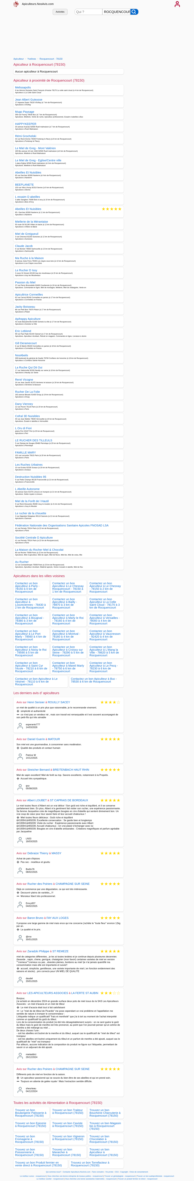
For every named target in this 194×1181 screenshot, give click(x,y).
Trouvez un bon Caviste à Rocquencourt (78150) (67, 1125)
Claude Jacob (24, 246)
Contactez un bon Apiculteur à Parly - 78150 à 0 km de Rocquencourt (27, 587)
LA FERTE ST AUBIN (84, 993)
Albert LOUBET (37, 800)
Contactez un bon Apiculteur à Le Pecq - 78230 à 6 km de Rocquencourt (104, 667)
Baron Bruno (35, 917)
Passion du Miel (25, 282)
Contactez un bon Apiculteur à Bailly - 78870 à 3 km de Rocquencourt (64, 603)
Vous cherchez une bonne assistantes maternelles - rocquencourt (90, 1179)
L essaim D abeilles (27, 197)
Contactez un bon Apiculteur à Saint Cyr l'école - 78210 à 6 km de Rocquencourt (31, 667)
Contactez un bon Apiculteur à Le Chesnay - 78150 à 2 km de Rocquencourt (105, 587)
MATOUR (54, 739)
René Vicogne (24, 379)
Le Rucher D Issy (26, 270)
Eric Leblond (23, 331)
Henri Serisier (36, 702)
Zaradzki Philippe (38, 951)
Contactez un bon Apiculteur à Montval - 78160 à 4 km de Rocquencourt (66, 635)
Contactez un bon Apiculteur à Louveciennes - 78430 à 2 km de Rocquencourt (30, 603)
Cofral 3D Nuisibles (27, 416)
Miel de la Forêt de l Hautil (32, 501)
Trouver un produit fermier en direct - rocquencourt (138, 1179)
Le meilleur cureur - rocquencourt (33, 1176)
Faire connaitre (98, 1172)
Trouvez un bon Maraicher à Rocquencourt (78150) (66, 1152)
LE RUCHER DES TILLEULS (33, 440)
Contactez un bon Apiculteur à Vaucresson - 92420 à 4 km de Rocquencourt (105, 635)
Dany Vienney (24, 404)
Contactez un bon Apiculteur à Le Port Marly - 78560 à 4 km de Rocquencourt (30, 635)
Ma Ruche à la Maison (29, 258)
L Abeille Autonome (27, 489)
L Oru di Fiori (23, 428)
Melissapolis (23, 87)
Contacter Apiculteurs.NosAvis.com (76, 1172)
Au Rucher (22, 562)
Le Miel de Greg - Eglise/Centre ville (38, 160)
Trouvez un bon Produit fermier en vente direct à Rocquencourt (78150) (38, 1164)
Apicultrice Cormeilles (29, 294)
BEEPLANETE (24, 185)
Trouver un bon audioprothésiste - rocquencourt (155, 1176)
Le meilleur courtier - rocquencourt (50, 1179)
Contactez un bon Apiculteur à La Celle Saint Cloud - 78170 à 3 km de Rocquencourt (105, 603)
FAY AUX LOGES (58, 917)
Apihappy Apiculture (28, 319)
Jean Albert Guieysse (28, 99)
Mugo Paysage (24, 112)
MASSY (56, 853)
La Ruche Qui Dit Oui (28, 367)
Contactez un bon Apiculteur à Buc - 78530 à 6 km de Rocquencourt (94, 680)
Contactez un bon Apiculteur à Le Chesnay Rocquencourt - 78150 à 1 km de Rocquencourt (68, 587)
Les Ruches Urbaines (29, 465)
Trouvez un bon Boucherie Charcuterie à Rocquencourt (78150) (105, 1113)
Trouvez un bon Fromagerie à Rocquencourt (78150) (29, 1139)
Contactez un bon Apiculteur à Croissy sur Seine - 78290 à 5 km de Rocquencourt (68, 651)
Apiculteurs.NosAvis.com (38, 3)
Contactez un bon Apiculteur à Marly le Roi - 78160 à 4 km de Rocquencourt (68, 619)
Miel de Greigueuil (26, 234)
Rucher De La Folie (27, 392)
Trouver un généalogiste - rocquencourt (119, 1176)
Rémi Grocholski (25, 136)
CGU (117, 1172)
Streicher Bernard (38, 769)
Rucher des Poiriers (39, 883)
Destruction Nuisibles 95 (30, 477)
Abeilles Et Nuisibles (28, 172)
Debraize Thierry (37, 853)
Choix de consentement (139, 1172)
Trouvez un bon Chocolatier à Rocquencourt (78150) (104, 1139)
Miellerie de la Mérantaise (31, 222)
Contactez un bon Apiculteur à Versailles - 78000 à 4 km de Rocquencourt (105, 619)
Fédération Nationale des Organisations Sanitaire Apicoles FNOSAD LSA (62, 525)
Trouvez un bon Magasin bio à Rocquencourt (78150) (105, 1126)
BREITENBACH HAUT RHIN (71, 769)
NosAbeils (21, 355)
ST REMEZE (60, 951)
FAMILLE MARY (25, 452)
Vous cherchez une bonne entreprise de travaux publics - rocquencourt (75, 1176)
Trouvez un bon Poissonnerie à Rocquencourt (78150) (29, 1152)
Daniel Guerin (36, 739)
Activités (60, 12)
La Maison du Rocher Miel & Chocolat (39, 550)
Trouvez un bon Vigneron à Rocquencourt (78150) (68, 1138)
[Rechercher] (134, 12)
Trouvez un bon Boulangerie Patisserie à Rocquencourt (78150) (30, 1113)
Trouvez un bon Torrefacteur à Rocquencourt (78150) (90, 1164)
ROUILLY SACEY (59, 702)
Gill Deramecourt (26, 343)
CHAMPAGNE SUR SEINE (73, 883)
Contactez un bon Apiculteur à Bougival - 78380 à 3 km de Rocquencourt (29, 619)
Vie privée (109, 1172)
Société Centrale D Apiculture (34, 537)
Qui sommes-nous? (53, 1172)
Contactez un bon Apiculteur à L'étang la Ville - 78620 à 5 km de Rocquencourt (104, 651)
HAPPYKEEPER (25, 124)
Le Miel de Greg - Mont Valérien (35, 148)
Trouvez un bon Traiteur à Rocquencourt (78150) (67, 1111)
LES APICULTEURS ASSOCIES (47, 993)
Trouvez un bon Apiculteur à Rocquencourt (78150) (104, 1152)
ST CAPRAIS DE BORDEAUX (69, 800)
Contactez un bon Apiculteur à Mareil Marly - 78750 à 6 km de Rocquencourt (68, 667)
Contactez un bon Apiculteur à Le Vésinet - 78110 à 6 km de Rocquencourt (36, 681)
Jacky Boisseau (25, 307)
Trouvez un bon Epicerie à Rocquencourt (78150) (30, 1125)
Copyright (124, 1172)
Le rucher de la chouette (30, 513)
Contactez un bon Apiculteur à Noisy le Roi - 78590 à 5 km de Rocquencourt (31, 651)
